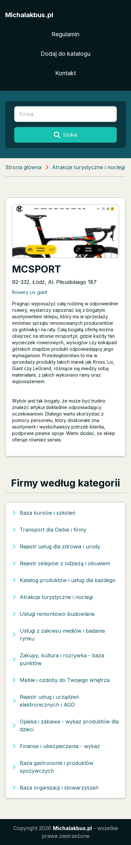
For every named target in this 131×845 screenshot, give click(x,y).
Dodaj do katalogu (65, 53)
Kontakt (65, 73)
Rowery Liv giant (29, 292)
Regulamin (65, 34)
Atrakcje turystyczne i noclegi (88, 167)
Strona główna (23, 167)
